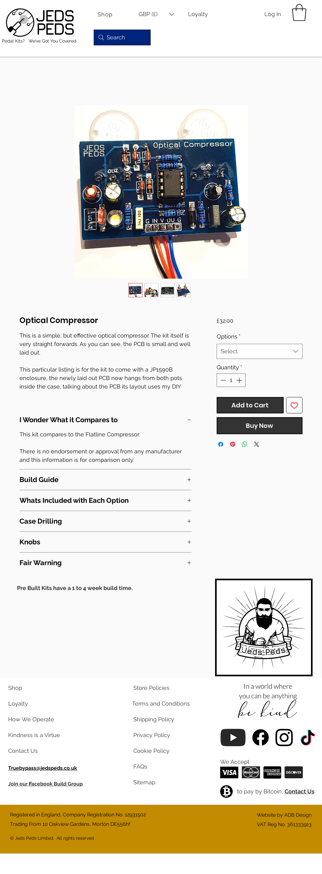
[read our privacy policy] (158, 735)
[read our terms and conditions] (158, 703)
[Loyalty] (202, 14)
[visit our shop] (33, 688)
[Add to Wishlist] (294, 405)
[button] (157, 14)
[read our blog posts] (33, 735)
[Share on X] (256, 444)
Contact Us (299, 791)
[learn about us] (33, 719)
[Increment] (240, 380)
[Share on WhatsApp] (244, 444)
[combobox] (260, 351)
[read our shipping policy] (158, 719)
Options (229, 336)
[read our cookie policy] (158, 751)
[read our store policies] (158, 688)
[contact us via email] (33, 751)
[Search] (122, 37)
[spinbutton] (231, 380)
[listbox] (157, 14)
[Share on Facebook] (221, 444)
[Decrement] (222, 380)
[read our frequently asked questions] (158, 766)
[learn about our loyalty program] (33, 703)
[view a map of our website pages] (158, 782)
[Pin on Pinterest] (232, 444)
